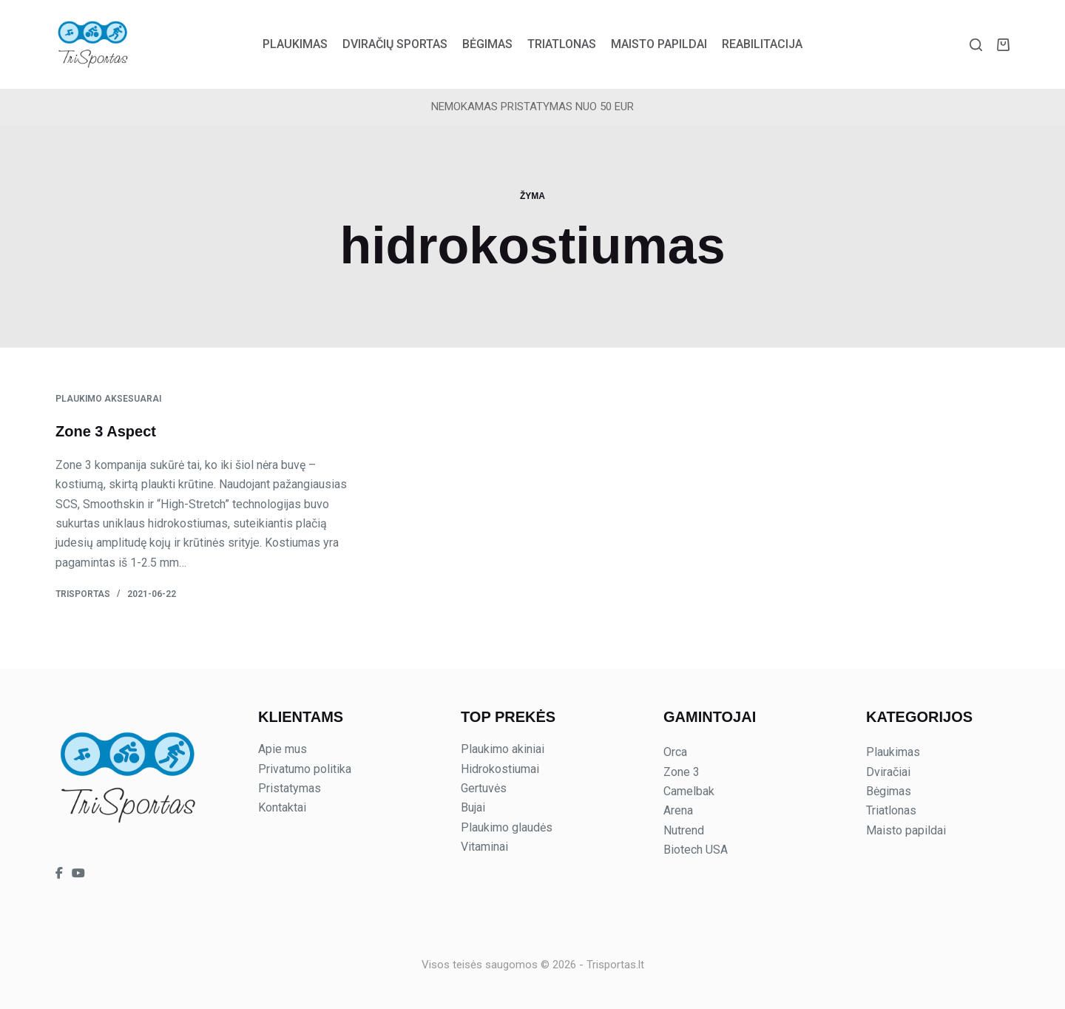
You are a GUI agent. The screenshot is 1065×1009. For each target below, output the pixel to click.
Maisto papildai (659, 44)
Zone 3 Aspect (105, 431)
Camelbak (688, 791)
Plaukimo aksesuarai (108, 399)
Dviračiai (888, 772)
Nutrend (683, 830)
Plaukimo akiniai (502, 749)
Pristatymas (289, 788)
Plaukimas (295, 44)
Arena (678, 810)
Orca (675, 752)
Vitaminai (484, 847)
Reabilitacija (762, 44)
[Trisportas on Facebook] (60, 873)
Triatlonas (561, 44)
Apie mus (282, 749)
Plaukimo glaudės (506, 827)
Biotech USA (695, 850)
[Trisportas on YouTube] (78, 873)
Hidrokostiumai (500, 769)
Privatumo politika (304, 769)
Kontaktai (282, 807)
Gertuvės (484, 788)
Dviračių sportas (394, 44)
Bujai (473, 807)
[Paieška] (976, 44)
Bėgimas (487, 44)
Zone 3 (681, 772)
